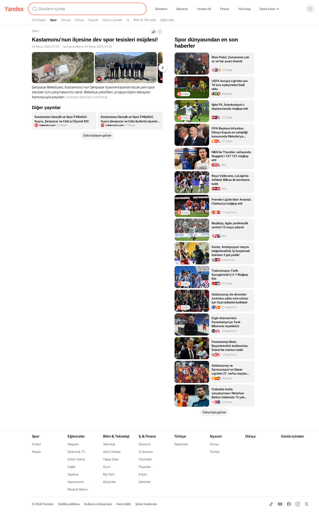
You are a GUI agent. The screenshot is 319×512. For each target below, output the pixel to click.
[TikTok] (271, 504)
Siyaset (93, 20)
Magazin (73, 444)
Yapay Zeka (111, 459)
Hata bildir (123, 504)
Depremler (181, 444)
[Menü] (310, 8)
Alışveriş (182, 9)
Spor (53, 20)
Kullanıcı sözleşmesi (98, 504)
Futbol (36, 444)
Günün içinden (112, 20)
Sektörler (145, 482)
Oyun (107, 467)
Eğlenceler (167, 20)
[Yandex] (14, 9)
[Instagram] (298, 504)
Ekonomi (145, 444)
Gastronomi (76, 482)
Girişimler (109, 482)
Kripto (143, 474)
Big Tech (109, 474)
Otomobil (145, 459)
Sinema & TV (76, 451)
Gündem (161, 9)
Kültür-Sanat (76, 459)
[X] (306, 504)
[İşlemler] (160, 32)
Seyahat (73, 474)
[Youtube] (280, 504)
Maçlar (36, 451)
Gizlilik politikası (69, 504)
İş (128, 20)
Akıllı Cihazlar (112, 451)
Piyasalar (145, 467)
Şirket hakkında (146, 504)
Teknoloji (109, 444)
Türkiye (66, 20)
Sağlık (72, 467)
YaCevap (244, 9)
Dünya (79, 20)
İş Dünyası (146, 451)
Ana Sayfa (39, 20)
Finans (224, 9)
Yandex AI (204, 9)
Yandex (48, 504)
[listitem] (64, 121)
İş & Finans (147, 436)
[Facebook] (289, 504)
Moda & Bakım (78, 489)
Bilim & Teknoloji (145, 20)
